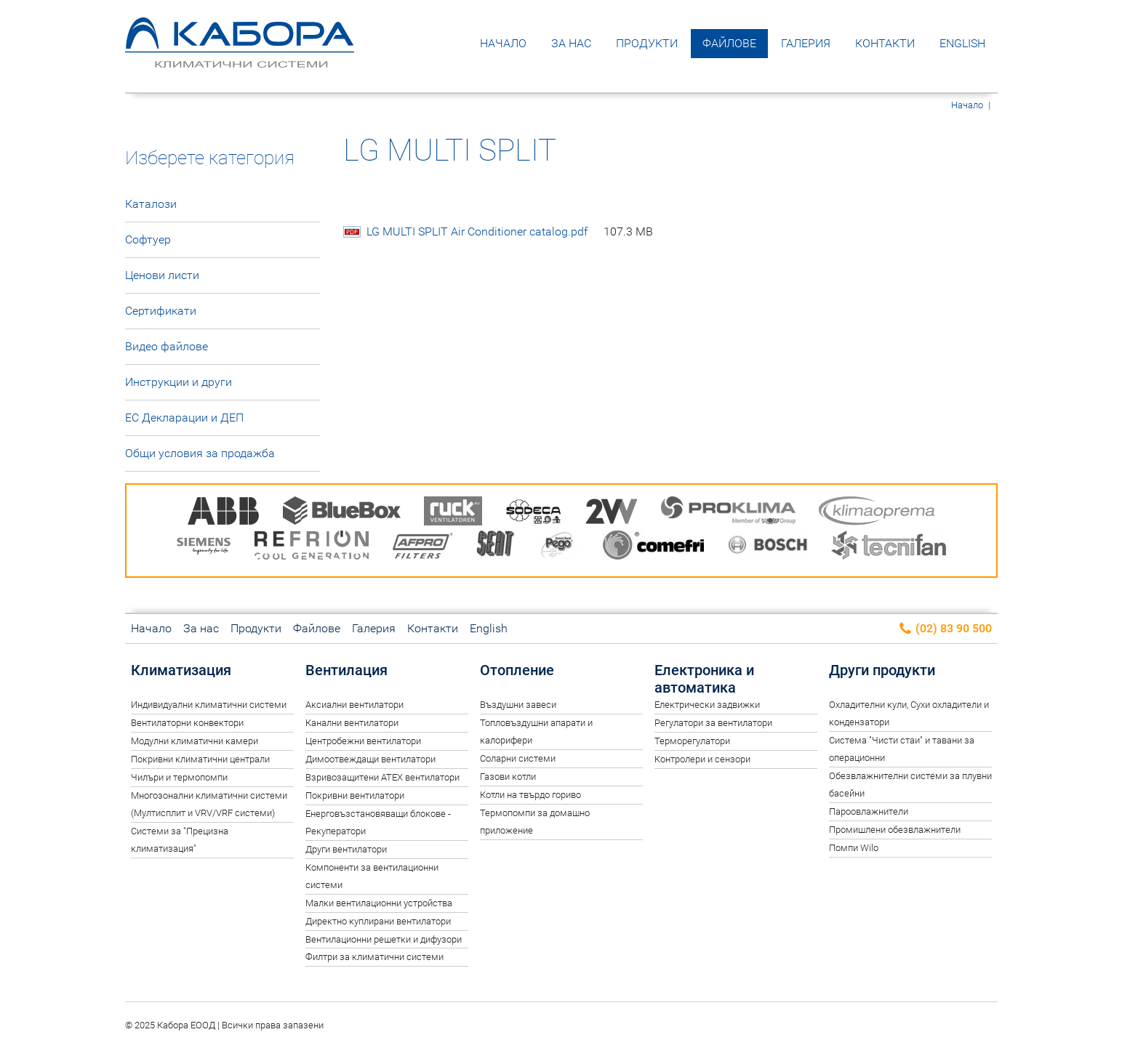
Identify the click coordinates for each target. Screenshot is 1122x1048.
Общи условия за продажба (200, 453)
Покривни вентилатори (354, 795)
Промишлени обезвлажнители (895, 829)
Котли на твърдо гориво (530, 794)
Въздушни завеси (518, 704)
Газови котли (508, 776)
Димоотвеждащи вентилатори (370, 759)
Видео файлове (166, 346)
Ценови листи (162, 275)
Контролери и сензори (702, 759)
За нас (571, 43)
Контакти (885, 43)
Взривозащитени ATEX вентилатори (382, 777)
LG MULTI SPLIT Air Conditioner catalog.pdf (509, 232)
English (962, 43)
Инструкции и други (178, 382)
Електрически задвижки (707, 704)
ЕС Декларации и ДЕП (184, 417)
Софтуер (148, 239)
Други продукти (882, 670)
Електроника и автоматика (704, 678)
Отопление (517, 670)
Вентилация (346, 670)
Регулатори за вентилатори (713, 722)
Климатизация (181, 670)
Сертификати (160, 311)
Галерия (805, 43)
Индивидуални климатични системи (208, 704)
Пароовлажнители (868, 811)
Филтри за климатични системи (374, 956)
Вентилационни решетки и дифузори (383, 939)
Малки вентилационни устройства (378, 903)
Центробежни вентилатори (363, 740)
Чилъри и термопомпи (179, 777)
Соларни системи (518, 758)
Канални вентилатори (351, 722)
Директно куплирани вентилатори (378, 921)
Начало (503, 43)
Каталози (151, 204)
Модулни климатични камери (194, 740)
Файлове (729, 43)
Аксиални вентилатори (354, 704)
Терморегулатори (692, 740)
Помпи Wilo (853, 847)
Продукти (647, 43)
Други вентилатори (346, 849)
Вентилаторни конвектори (187, 722)
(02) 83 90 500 (945, 629)
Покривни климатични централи (200, 759)
